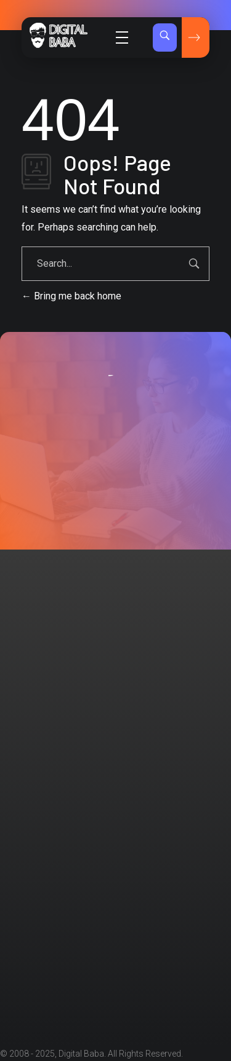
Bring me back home (71, 296)
